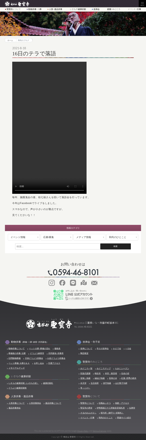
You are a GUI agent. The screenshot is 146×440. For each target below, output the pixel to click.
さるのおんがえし (88, 413)
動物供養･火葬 (34, 9)
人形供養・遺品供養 (22, 396)
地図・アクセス (122, 403)
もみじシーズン (122, 368)
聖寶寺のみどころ (92, 361)
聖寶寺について (14, 9)
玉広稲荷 (95, 383)
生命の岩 (125, 373)
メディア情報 (83, 237)
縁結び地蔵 (100, 378)
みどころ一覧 (86, 368)
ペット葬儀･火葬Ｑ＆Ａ (19, 363)
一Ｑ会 (128, 348)
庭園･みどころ (113, 9)
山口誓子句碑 (121, 383)
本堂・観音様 (111, 373)
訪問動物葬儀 (15, 358)
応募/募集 (48, 237)
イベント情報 (18, 237)
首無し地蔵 (85, 378)
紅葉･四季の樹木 (128, 378)
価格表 (57, 348)
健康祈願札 (48, 383)
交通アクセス (54, 363)
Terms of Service (99, 430)
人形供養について (17, 403)
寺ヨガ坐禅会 (103, 348)
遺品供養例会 (15, 408)
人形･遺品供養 (55, 9)
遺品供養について (53, 403)
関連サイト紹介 (124, 417)
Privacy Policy (83, 430)
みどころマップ (104, 368)
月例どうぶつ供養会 (34, 358)
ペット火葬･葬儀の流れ (39, 348)
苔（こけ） (85, 388)
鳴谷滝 (98, 373)
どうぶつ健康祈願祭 (18, 388)
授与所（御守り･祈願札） (112, 413)
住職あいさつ (105, 403)
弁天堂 (83, 383)
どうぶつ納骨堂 (37, 353)
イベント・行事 (87, 417)
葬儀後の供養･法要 (17, 353)
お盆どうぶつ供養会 (56, 358)
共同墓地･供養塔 (55, 353)
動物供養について (17, 348)
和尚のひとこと (117, 237)
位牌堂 (132, 408)
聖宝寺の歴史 (86, 408)
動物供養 (29, 341)
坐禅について (86, 348)
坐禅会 (97, 9)
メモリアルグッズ (17, 368)
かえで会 (117, 348)
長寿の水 (113, 378)
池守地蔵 (107, 383)
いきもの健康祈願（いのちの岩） (24, 383)
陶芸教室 (84, 353)
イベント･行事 (134, 9)
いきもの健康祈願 (78, 9)
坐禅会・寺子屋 (91, 341)
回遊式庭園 (85, 373)
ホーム (10, 40)
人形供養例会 (35, 403)
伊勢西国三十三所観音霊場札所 (111, 408)
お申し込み (39, 363)
